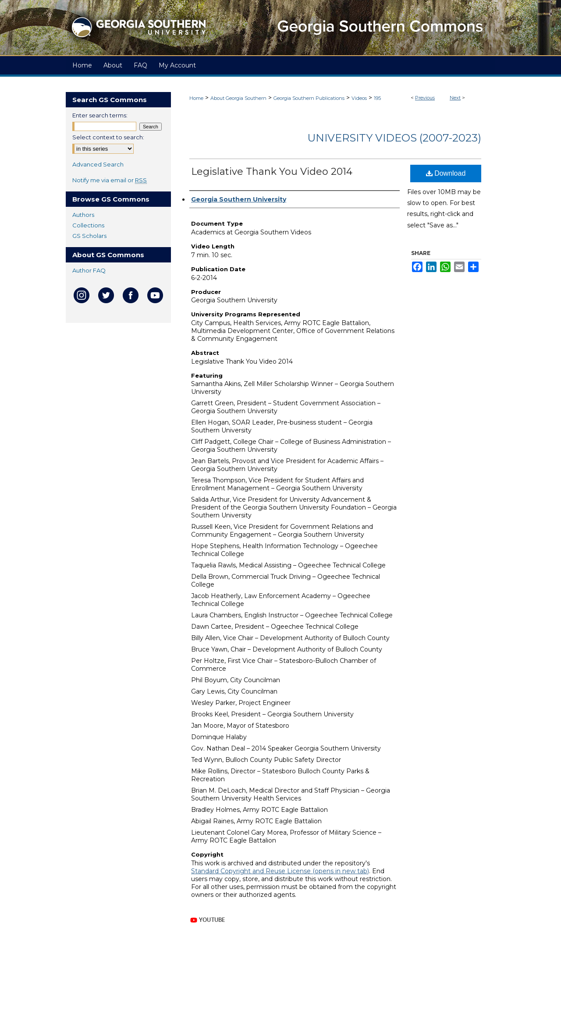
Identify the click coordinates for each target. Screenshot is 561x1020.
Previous (425, 98)
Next (455, 98)
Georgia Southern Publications (308, 98)
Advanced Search (98, 164)
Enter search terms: (100, 115)
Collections (88, 225)
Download (446, 173)
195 (377, 98)
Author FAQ (89, 270)
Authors (83, 214)
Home (196, 98)
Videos (359, 98)
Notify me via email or (109, 180)
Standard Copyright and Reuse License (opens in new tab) (280, 871)
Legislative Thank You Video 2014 (271, 171)
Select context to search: (108, 137)
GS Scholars (89, 235)
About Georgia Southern (238, 98)
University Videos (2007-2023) (394, 137)
